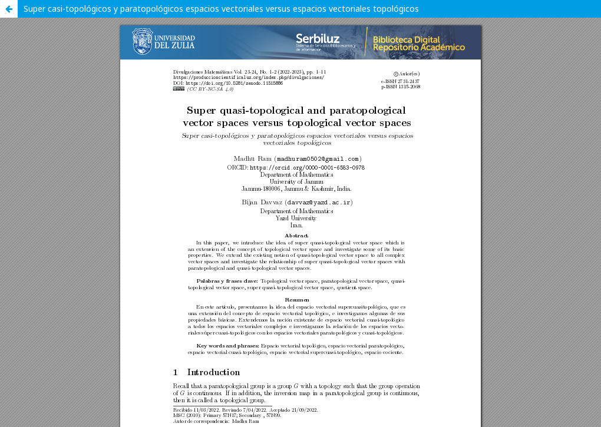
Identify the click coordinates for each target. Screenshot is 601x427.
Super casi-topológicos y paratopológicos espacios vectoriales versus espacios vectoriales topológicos (221, 8)
